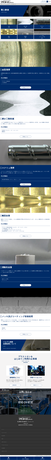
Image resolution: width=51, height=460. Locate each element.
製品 (2, 438)
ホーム (3, 429)
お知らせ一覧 (4, 451)
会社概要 (3, 448)
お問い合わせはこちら (25, 410)
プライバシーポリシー (4, 455)
